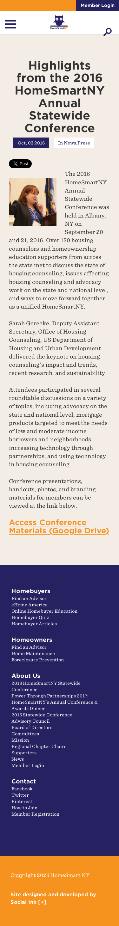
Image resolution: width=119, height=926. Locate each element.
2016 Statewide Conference (41, 714)
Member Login (98, 5)
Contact (23, 781)
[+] (42, 902)
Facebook (22, 788)
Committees (25, 733)
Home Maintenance (33, 653)
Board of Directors (31, 727)
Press (83, 142)
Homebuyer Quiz (30, 617)
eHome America (29, 604)
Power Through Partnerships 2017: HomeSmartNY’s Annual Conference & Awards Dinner (54, 702)
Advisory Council (30, 721)
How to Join (24, 807)
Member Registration (35, 814)
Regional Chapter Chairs (38, 746)
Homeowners (31, 639)
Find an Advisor (29, 598)
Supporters (23, 752)
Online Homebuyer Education (44, 611)
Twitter (20, 795)
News (70, 142)
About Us (25, 675)
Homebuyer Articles (34, 623)
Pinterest (21, 801)
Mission (20, 740)
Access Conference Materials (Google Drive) (59, 526)
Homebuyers (30, 591)
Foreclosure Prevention (37, 659)
